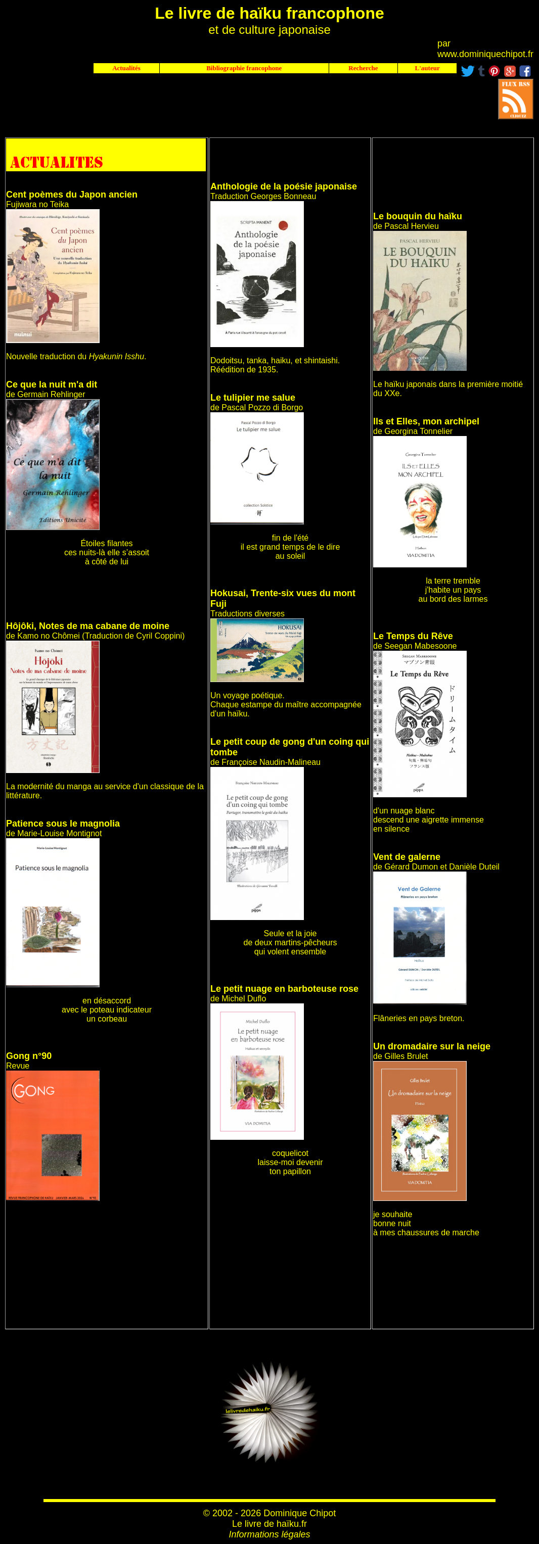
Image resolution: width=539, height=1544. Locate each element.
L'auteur (427, 68)
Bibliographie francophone (244, 68)
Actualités (126, 68)
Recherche (363, 68)
